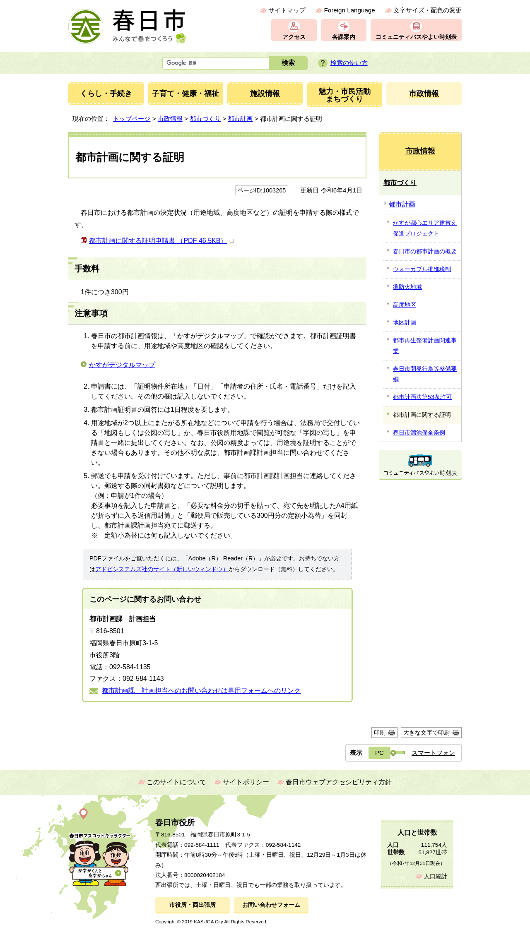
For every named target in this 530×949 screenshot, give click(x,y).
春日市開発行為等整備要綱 (425, 374)
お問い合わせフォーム (271, 905)
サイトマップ (287, 10)
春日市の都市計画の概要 (425, 251)
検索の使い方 (349, 62)
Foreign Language (349, 10)
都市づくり (205, 118)
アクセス (294, 37)
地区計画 (404, 322)
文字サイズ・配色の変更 (427, 10)
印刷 (379, 732)
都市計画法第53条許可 (422, 397)
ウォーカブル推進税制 (422, 269)
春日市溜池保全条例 (419, 432)
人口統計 (435, 876)
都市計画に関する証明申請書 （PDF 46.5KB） (161, 240)
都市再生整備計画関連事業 (425, 345)
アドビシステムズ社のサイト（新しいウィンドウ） (162, 569)
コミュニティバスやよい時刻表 (416, 37)
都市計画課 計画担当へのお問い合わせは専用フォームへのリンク (201, 690)
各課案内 (343, 37)
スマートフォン (433, 752)
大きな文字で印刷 (426, 732)
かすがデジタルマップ (122, 364)
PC (379, 752)
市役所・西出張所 (192, 905)
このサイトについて (176, 782)
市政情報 (170, 118)
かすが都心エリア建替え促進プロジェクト (425, 228)
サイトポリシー (246, 782)
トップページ (131, 118)
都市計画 (240, 118)
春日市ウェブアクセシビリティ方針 (339, 782)
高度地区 (404, 304)
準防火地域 (407, 286)
